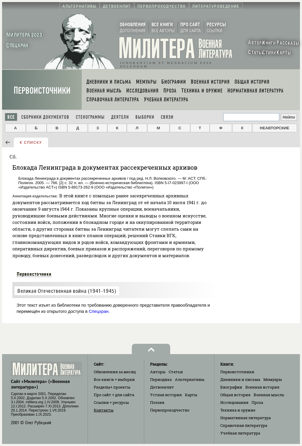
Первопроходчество (169, 410)
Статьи (176, 371)
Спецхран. (99, 311)
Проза (257, 402)
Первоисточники (42, 90)
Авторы (157, 371)
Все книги (114, 379)
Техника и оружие (237, 410)
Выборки (144, 117)
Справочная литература (243, 425)
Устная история (166, 394)
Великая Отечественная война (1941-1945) (66, 291)
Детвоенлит (162, 387)
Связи (167, 117)
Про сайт (114, 394)
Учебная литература (240, 433)
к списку (31, 143)
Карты (191, 394)
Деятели (120, 117)
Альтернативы (189, 379)
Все (11, 117)
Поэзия (157, 402)
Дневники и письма (240, 379)
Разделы (112, 387)
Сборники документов (45, 117)
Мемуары (272, 379)
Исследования (234, 402)
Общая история (235, 394)
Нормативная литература (245, 417)
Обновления (115, 371)
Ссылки (111, 402)
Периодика (161, 379)
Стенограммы (90, 117)
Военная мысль (269, 394)
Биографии (231, 387)
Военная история (262, 387)
